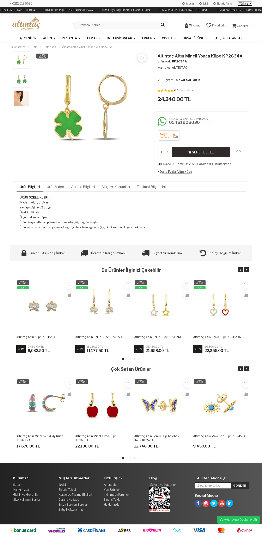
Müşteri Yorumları (116, 187)
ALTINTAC (179, 67)
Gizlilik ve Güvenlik (25, 494)
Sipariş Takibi (223, 3)
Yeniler (27, 38)
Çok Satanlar (229, 38)
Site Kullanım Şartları (27, 499)
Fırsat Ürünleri (195, 38)
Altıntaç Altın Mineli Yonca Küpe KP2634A (87, 46)
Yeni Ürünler (112, 489)
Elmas (92, 38)
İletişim (188, 3)
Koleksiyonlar (119, 38)
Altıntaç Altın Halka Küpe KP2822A (99, 337)
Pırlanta (69, 38)
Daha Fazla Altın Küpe (176, 171)
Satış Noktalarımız (71, 509)
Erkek (147, 38)
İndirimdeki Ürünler (116, 494)
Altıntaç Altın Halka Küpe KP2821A (157, 337)
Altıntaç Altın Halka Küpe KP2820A (217, 337)
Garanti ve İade (69, 499)
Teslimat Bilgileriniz (152, 187)
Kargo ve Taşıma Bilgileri (75, 494)
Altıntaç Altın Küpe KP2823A (35, 337)
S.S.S (204, 3)
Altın (47, 38)
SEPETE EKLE (201, 152)
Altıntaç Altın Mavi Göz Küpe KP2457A (219, 436)
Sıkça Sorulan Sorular (73, 504)
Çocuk (167, 38)
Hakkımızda (21, 489)
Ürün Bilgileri (30, 187)
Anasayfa (18, 46)
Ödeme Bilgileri (83, 187)
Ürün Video (55, 187)
